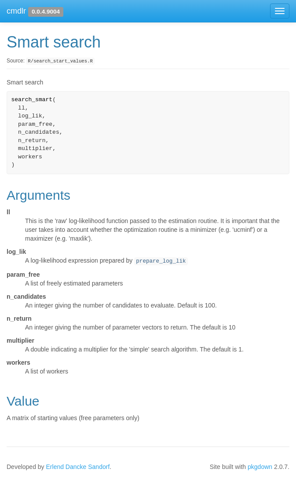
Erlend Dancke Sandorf (78, 466)
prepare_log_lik (161, 261)
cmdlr (16, 11)
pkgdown (260, 466)
